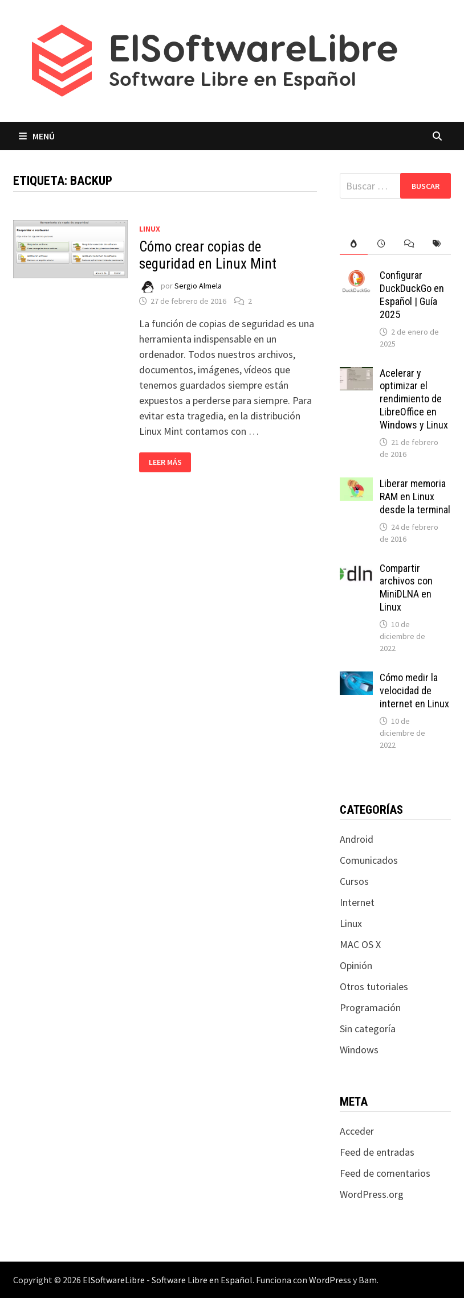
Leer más (168, 462)
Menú (37, 136)
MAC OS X (360, 944)
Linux (149, 229)
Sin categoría (368, 1028)
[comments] (409, 244)
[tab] (354, 244)
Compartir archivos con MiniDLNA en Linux (406, 587)
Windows (359, 1049)
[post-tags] (437, 244)
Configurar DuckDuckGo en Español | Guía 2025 (412, 294)
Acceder (357, 1131)
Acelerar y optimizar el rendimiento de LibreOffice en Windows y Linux (414, 399)
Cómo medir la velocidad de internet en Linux (414, 690)
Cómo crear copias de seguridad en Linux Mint (207, 255)
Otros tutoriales (374, 986)
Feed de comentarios (385, 1173)
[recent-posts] (382, 244)
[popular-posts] (354, 244)
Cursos (354, 881)
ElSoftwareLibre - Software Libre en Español (168, 1279)
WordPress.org (372, 1194)
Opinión (356, 965)
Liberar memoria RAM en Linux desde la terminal (415, 496)
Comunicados (369, 860)
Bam (368, 1279)
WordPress (330, 1279)
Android (356, 839)
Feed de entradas (377, 1152)
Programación (370, 1007)
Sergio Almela (198, 286)
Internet (357, 902)
